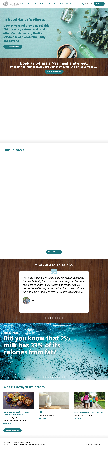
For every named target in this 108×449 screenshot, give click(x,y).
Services (25, 4)
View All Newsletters (12, 430)
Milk (40, 412)
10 (64, 377)
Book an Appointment (12, 47)
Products (32, 4)
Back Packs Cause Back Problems (88, 412)
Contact (73, 4)
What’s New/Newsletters (58, 4)
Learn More (7, 423)
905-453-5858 (87, 4)
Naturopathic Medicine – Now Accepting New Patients (16, 413)
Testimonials (45, 4)
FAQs (68, 4)
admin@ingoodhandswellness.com (35, 444)
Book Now (99, 4)
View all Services (54, 252)
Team (38, 4)
